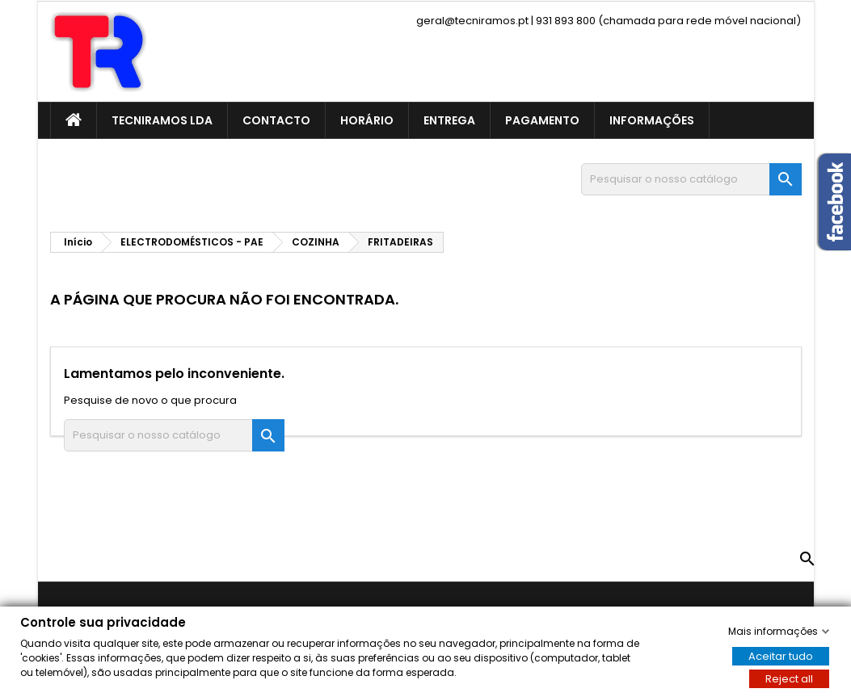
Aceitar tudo (780, 655)
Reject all (789, 678)
